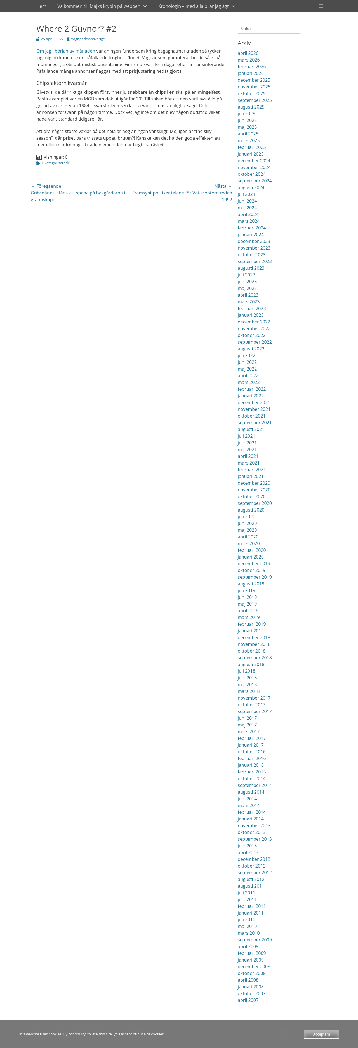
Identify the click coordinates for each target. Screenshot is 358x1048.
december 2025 (254, 80)
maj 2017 (247, 725)
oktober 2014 (251, 778)
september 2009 (255, 940)
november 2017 (254, 698)
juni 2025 (247, 120)
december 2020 (254, 483)
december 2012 (254, 859)
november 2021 (254, 409)
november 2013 (254, 825)
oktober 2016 (251, 752)
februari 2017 (252, 738)
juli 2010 (246, 919)
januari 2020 (251, 557)
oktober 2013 (251, 832)
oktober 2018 (251, 651)
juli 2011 (246, 893)
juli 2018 (246, 671)
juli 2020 (246, 517)
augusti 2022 (251, 349)
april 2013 (248, 852)
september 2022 (255, 342)
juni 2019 (247, 597)
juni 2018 (247, 678)
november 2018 (254, 644)
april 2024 (248, 214)
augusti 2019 (251, 584)
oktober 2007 (251, 993)
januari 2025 (251, 154)
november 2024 (254, 167)
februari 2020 (252, 550)
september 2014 (255, 785)
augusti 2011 (251, 886)
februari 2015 (252, 772)
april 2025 (248, 134)
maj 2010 (247, 926)
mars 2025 (249, 140)
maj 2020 (247, 530)
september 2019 (255, 577)
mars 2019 (249, 617)
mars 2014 (249, 805)
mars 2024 (249, 221)
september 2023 (255, 261)
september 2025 (255, 100)
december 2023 (254, 241)
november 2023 (254, 248)
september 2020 (255, 503)
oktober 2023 (251, 255)
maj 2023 (247, 288)
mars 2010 (249, 933)
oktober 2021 (251, 416)
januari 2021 (251, 476)
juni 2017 (247, 718)
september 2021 (255, 422)
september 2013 (255, 839)
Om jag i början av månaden (65, 51)
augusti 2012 (251, 879)
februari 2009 (252, 953)
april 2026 (248, 53)
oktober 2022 (251, 335)
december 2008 (254, 966)
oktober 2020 (251, 496)
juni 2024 (247, 201)
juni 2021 (247, 443)
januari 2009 (251, 960)
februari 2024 (252, 228)
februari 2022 (252, 389)
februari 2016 (252, 758)
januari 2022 (251, 396)
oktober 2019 (251, 570)
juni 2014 (247, 799)
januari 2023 (251, 315)
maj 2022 (247, 369)
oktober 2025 (251, 93)
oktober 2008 (251, 973)
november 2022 (254, 328)
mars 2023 (249, 302)
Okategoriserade (56, 162)
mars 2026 (249, 60)
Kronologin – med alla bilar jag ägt (193, 6)
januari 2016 (251, 765)
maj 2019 (247, 604)
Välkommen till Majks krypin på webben (99, 6)
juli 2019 (246, 590)
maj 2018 (247, 684)
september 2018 (255, 658)
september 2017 (255, 711)
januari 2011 (251, 913)
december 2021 (254, 402)
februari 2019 (252, 624)
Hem (41, 6)
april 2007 (248, 1000)
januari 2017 (251, 745)
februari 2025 (252, 147)
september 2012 (255, 872)
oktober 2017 (251, 705)
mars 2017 (249, 731)
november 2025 (254, 87)
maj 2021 (247, 449)
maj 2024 (247, 208)
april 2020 (248, 537)
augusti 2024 (251, 187)
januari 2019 (251, 631)
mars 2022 (249, 382)
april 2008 (248, 980)
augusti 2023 (251, 268)
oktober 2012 (251, 866)
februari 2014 (252, 812)
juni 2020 (247, 523)
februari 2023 (252, 308)
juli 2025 (246, 114)
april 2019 (248, 611)
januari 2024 (251, 234)
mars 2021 (249, 463)
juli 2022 (246, 355)
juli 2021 (246, 436)
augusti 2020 (251, 510)
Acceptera (321, 1034)
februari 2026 (252, 67)
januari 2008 (251, 987)
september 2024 (255, 181)
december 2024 (254, 161)
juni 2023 (247, 281)
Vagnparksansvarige (88, 38)
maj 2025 (247, 127)
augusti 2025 (251, 107)
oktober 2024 (251, 174)
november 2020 (254, 490)
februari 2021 (252, 469)
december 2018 (254, 637)
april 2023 (248, 295)
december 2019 (254, 564)
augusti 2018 (251, 664)
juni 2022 (247, 362)
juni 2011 (247, 899)
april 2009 (248, 946)
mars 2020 (249, 543)
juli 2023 (246, 275)
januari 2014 (251, 819)
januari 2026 (251, 73)
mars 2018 (249, 691)
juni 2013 (247, 846)
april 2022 (248, 375)
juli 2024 (246, 194)
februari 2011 (252, 906)
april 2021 (248, 456)
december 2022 (254, 322)
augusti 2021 (251, 429)
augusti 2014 (251, 792)
